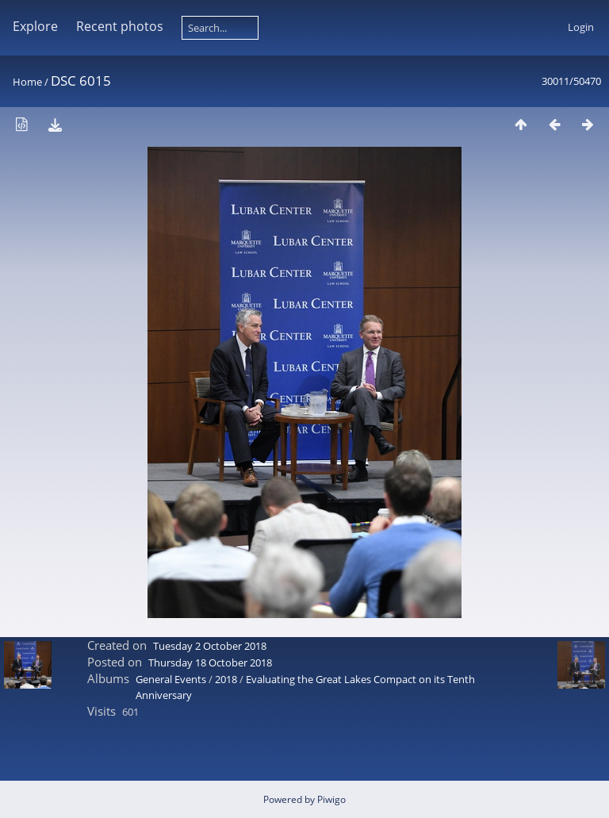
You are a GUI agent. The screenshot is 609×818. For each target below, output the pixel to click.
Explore (35, 26)
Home (27, 82)
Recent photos (119, 26)
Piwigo (331, 799)
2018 (226, 679)
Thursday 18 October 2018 (210, 662)
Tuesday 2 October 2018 (209, 646)
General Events (171, 679)
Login (581, 27)
